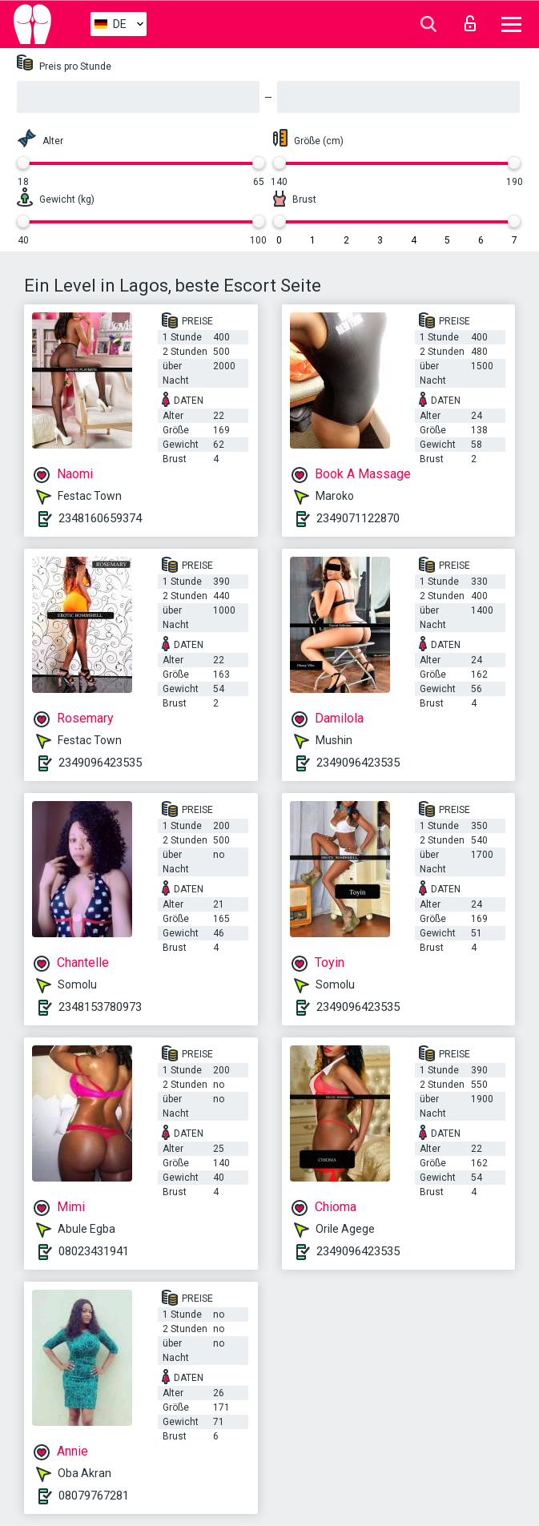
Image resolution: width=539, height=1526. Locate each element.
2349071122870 (358, 518)
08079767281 (93, 1495)
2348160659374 (100, 518)
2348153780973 (100, 1007)
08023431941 (93, 1251)
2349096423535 (100, 762)
